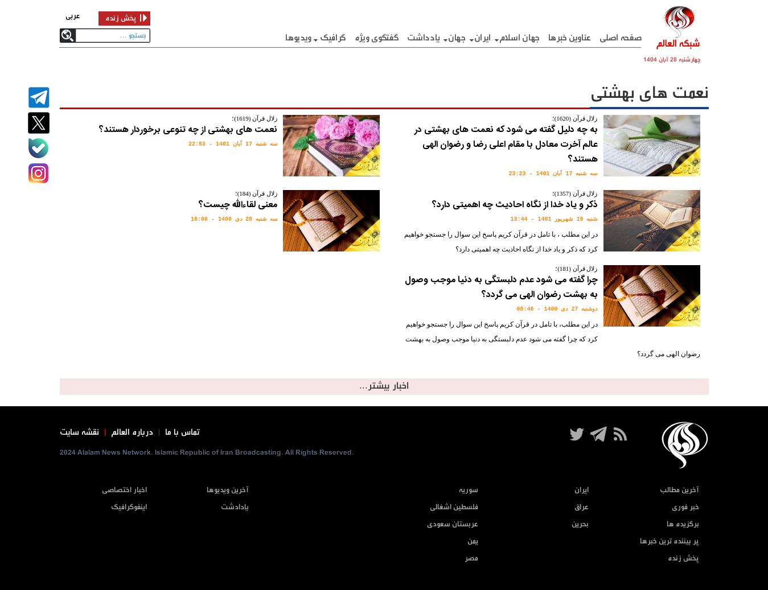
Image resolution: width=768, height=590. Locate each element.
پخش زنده (683, 558)
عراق (581, 507)
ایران (482, 38)
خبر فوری (685, 507)
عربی (72, 16)
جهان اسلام (519, 38)
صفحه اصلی (620, 38)
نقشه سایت (79, 432)
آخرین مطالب (679, 490)
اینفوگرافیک (129, 507)
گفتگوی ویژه (377, 38)
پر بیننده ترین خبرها (669, 541)
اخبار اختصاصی (124, 490)
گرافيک (333, 38)
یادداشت (423, 38)
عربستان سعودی (452, 524)
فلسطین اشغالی (454, 507)
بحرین (580, 524)
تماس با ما (182, 432)
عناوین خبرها (569, 38)
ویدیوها (298, 38)
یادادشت (235, 507)
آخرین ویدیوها (228, 490)
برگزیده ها (683, 524)
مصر (471, 558)
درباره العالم (132, 432)
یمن (472, 541)
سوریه (468, 490)
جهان (457, 38)
